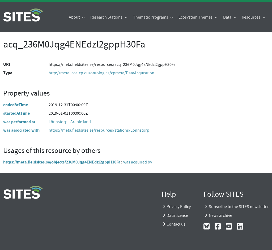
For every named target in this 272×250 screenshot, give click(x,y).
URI (6, 64)
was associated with (21, 130)
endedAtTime (15, 104)
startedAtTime (16, 113)
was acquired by (137, 162)
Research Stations (106, 17)
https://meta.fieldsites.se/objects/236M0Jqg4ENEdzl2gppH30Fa (61, 162)
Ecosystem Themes (195, 17)
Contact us (176, 224)
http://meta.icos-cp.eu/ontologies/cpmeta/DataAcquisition (101, 73)
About (74, 17)
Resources (251, 17)
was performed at (19, 121)
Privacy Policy (179, 206)
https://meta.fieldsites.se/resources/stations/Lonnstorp (99, 130)
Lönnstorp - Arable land (70, 121)
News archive (220, 215)
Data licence (177, 215)
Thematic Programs (151, 17)
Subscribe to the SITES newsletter (239, 206)
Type (7, 73)
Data (227, 17)
